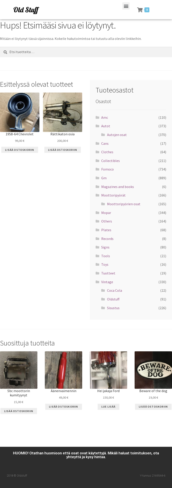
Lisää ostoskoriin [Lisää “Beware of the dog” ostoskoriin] (153, 406)
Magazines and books (117, 186)
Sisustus (113, 308)
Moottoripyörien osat (123, 204)
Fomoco (107, 169)
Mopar (106, 212)
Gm (104, 178)
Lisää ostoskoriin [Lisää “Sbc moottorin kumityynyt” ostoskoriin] (18, 411)
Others (106, 221)
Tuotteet (108, 273)
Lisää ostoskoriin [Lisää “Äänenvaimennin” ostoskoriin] (63, 406)
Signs (105, 247)
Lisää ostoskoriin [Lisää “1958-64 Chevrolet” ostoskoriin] (19, 149)
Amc (104, 117)
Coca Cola (114, 290)
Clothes (107, 152)
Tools (105, 256)
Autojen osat (117, 134)
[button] (126, 6)
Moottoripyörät (113, 195)
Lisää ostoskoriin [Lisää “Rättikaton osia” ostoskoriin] (62, 149)
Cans (105, 143)
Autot (105, 126)
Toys (104, 264)
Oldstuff (113, 299)
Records (107, 238)
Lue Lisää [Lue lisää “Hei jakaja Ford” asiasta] (108, 406)
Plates (106, 230)
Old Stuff (25, 9)
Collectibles (110, 160)
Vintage (107, 282)
